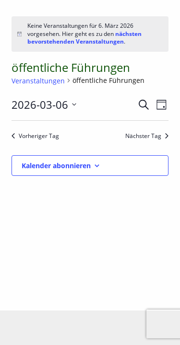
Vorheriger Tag (35, 136)
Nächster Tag (146, 136)
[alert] (90, 34)
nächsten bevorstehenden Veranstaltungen (84, 38)
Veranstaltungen (38, 80)
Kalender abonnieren (56, 165)
